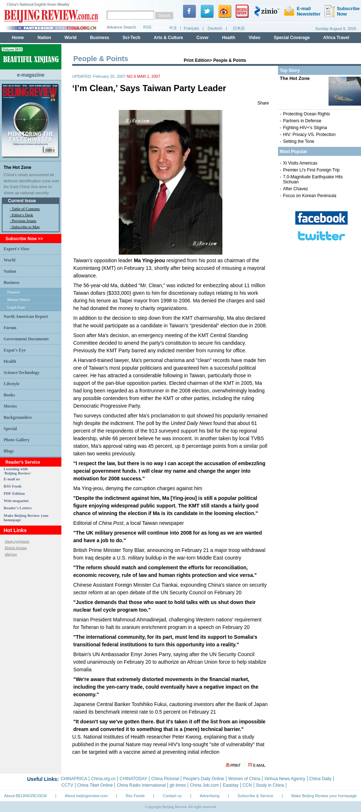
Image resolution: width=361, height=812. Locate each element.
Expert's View (17, 248)
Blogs (9, 451)
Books (9, 395)
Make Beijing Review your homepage (324, 796)
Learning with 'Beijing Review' (17, 471)
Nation (10, 271)
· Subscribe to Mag (25, 227)
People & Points (229, 60)
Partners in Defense (302, 120)
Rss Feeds (135, 796)
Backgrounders (18, 417)
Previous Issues (24, 220)
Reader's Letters (18, 508)
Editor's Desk (22, 215)
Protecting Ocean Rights (306, 113)
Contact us (172, 796)
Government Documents (26, 338)
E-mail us (12, 479)
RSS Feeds (13, 486)
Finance (13, 292)
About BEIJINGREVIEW (25, 796)
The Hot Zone (17, 167)
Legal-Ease (16, 307)
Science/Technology (22, 372)
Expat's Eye (15, 350)
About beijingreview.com (86, 796)
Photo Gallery (17, 439)
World (10, 260)
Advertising (209, 796)
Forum (10, 327)
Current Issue (22, 200)
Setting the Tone (298, 141)
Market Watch (18, 299)
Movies (10, 406)
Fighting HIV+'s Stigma (305, 127)
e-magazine (30, 75)
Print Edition (196, 60)
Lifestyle (11, 383)
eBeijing (11, 554)
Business (11, 282)
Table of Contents (26, 209)
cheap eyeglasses (17, 541)
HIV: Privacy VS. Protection (309, 134)
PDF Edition (14, 493)
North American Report (26, 316)
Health (10, 361)
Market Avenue (16, 548)
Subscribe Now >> (24, 238)
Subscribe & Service (255, 796)
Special (10, 428)
